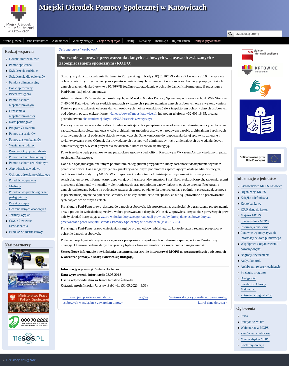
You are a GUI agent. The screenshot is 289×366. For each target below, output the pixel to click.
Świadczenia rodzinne (23, 70)
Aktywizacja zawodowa (24, 168)
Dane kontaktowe (37, 41)
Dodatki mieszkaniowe (24, 59)
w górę (143, 297)
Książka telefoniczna (254, 197)
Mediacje (15, 186)
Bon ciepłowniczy (21, 88)
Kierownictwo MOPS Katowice (261, 186)
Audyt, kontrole (251, 260)
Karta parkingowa (21, 122)
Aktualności (60, 41)
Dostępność (248, 278)
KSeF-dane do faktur (254, 209)
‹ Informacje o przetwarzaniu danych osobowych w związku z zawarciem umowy (93, 299)
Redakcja (145, 41)
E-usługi (129, 41)
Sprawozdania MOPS (255, 221)
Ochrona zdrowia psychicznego (29, 174)
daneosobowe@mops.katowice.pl (133, 113)
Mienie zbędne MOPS (255, 339)
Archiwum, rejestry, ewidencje (260, 266)
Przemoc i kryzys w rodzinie (27, 151)
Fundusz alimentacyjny (24, 82)
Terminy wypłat (19, 215)
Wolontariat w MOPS (255, 327)
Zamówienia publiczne (255, 333)
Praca (244, 316)
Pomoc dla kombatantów (25, 139)
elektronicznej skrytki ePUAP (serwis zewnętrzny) (117, 118)
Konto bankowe (251, 203)
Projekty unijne (19, 203)
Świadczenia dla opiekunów (27, 76)
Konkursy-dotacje (252, 345)
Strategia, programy (253, 272)
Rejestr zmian (181, 41)
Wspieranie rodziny (22, 145)
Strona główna (12, 41)
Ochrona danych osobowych (27, 209)
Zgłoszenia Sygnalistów (256, 295)
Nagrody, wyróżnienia (255, 255)
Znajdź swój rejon (109, 41)
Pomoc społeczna (20, 65)
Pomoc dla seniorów (22, 133)
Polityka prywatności (207, 41)
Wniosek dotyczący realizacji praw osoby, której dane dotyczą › (198, 299)
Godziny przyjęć (82, 41)
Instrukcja (161, 41)
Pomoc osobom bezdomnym (27, 157)
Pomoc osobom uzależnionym (28, 162)
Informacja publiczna (254, 227)
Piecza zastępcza (20, 94)
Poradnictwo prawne (22, 180)
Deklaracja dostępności (21, 360)
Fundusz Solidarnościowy (26, 232)
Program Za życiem (22, 128)
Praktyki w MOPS (253, 322)
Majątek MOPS (251, 215)
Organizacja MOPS (253, 192)
